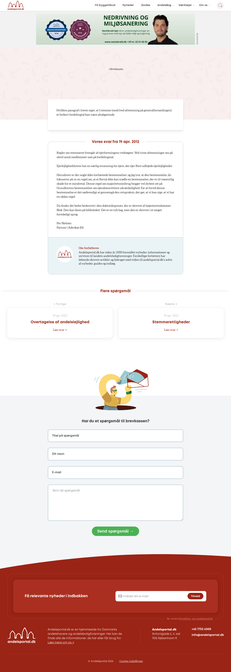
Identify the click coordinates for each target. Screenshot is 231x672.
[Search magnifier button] (220, 5)
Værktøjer (185, 5)
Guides (145, 5)
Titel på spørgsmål (65, 435)
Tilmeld (195, 596)
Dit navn (58, 454)
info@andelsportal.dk (208, 635)
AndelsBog (164, 5)
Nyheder (128, 5)
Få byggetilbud (105, 5)
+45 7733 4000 (201, 629)
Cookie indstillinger (131, 661)
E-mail (56, 472)
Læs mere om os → (61, 642)
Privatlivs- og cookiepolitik (195, 619)
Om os (203, 5)
